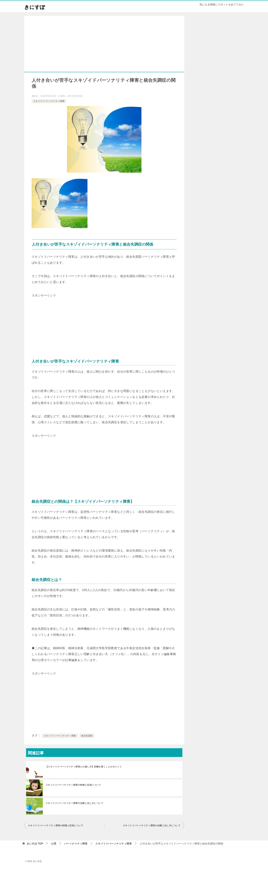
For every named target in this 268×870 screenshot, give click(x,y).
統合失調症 (87, 735)
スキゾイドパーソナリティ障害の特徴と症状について (73, 785)
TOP (35, 843)
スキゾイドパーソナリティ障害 (49, 101)
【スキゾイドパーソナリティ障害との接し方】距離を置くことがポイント (84, 766)
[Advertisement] (104, 49)
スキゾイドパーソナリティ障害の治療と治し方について (74, 803)
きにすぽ (35, 6)
